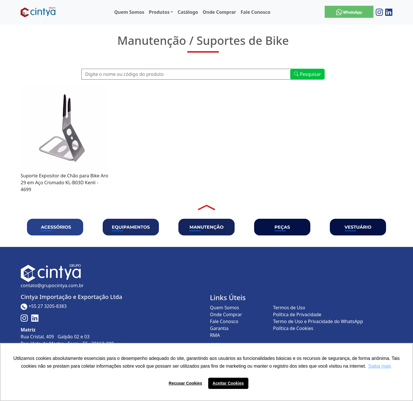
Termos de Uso (289, 307)
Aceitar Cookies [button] (228, 383)
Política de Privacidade (297, 314)
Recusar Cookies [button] (185, 383)
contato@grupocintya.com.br (52, 285)
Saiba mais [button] (379, 366)
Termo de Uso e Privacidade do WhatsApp (318, 321)
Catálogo (188, 12)
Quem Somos (129, 12)
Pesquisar (307, 74)
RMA (215, 335)
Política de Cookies (293, 328)
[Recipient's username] (186, 74)
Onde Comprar (219, 12)
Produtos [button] (159, 12)
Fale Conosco (255, 12)
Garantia (219, 328)
